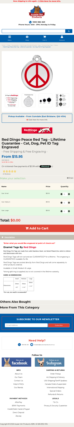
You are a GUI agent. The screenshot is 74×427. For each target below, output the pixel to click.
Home (3, 45)
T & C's (55, 402)
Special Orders (55, 391)
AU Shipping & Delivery (55, 377)
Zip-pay (18, 416)
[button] (37, 172)
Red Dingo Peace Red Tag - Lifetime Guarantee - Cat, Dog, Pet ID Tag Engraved (27, 47)
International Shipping (55, 388)
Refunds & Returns (55, 394)
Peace (56, 45)
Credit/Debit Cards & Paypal (18, 409)
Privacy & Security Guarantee (55, 406)
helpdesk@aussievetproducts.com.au (42, 344)
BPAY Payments (18, 406)
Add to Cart (37, 228)
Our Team (18, 377)
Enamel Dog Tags (47, 45)
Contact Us (18, 381)
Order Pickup (55, 374)
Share (70, 178)
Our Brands (18, 388)
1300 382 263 (37, 22)
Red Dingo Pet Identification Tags (30, 45)
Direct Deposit (18, 412)
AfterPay (18, 402)
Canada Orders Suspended (55, 384)
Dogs (8, 45)
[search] (68, 31)
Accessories (15, 45)
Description (10, 237)
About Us (18, 374)
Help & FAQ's (18, 384)
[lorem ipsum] (33, 31)
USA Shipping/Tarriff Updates (55, 381)
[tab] (37, 237)
